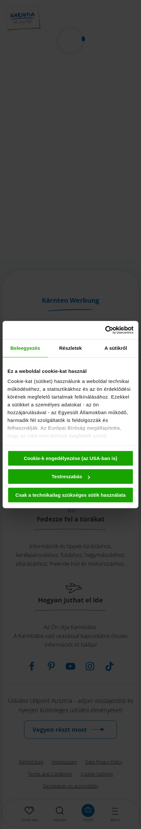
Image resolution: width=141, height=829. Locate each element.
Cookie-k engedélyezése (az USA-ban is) (70, 458)
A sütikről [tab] (116, 348)
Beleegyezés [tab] (25, 348)
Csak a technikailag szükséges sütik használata (70, 495)
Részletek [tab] (70, 348)
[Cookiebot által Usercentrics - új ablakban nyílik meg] (105, 330)
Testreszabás (71, 476)
